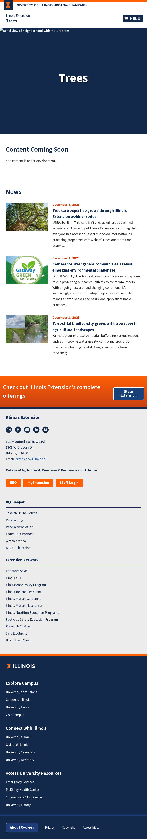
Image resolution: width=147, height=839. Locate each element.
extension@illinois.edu (31, 459)
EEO (13, 482)
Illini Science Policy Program (26, 584)
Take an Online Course (21, 513)
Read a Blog (14, 520)
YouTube (27, 430)
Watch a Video (16, 540)
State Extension (128, 393)
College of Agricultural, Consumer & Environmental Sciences (52, 470)
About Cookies (22, 827)
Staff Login (69, 482)
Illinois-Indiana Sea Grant (23, 591)
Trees (11, 21)
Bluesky (45, 430)
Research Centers (18, 626)
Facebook (18, 430)
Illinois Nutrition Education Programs (32, 612)
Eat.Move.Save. (17, 571)
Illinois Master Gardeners (23, 598)
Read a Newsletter (19, 527)
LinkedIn (36, 430)
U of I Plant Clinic (18, 640)
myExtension (38, 482)
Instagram (9, 430)
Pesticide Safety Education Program (32, 619)
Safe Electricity (16, 633)
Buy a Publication (18, 547)
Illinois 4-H (13, 577)
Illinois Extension (18, 16)
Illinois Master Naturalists (24, 605)
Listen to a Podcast (20, 534)
